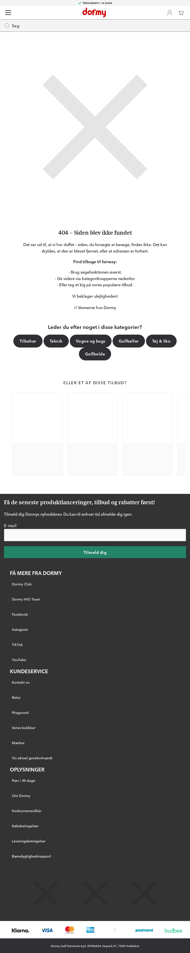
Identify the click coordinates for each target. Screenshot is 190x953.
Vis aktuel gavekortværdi (32, 757)
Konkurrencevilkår (26, 810)
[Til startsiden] (94, 13)
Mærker (18, 742)
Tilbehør (28, 341)
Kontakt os (20, 681)
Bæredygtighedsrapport (31, 855)
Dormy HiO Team (26, 598)
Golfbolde (95, 353)
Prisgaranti (20, 712)
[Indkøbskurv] (181, 12)
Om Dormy (21, 795)
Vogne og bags (90, 341)
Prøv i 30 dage (23, 780)
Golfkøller (129, 341)
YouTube (19, 659)
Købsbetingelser (25, 825)
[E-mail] (95, 535)
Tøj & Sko (161, 341)
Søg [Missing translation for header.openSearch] (11, 26)
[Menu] (8, 12)
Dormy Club (22, 583)
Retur (16, 697)
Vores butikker (23, 727)
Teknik (56, 341)
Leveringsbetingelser (29, 840)
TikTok (17, 644)
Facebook (20, 613)
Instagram (20, 629)
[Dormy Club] (169, 12)
